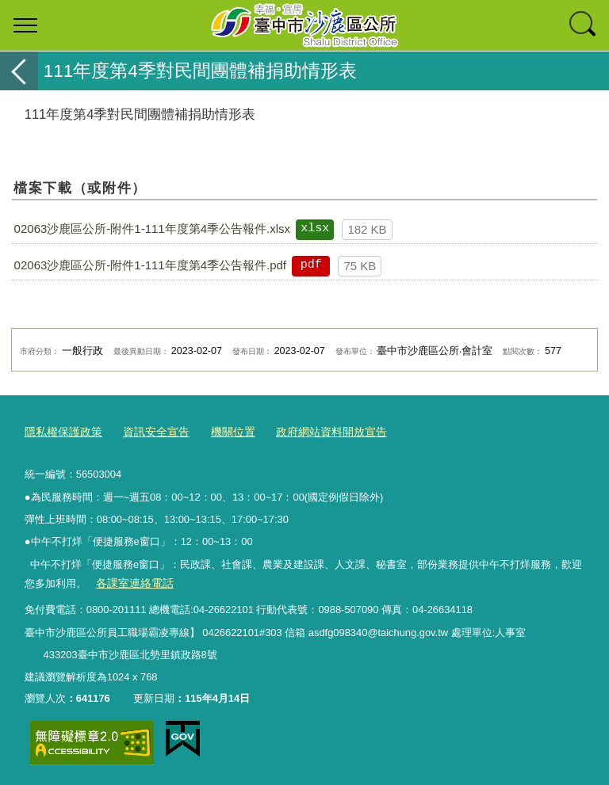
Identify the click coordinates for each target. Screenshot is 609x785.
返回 (19, 70)
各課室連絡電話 (131, 581)
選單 (25, 25)
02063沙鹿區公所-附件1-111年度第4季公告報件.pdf (150, 265)
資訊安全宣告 (148, 431)
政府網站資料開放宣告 (314, 431)
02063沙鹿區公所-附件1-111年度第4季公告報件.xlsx (152, 228)
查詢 (583, 25)
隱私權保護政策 (61, 431)
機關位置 (221, 431)
